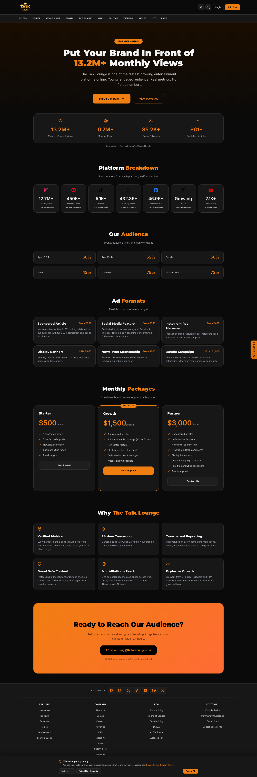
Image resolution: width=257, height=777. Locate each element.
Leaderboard (44, 732)
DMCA (156, 726)
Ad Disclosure (156, 732)
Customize (67, 771)
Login (218, 7)
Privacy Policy (156, 710)
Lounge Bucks (44, 737)
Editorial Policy (212, 710)
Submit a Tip (100, 748)
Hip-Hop (36, 18)
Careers (100, 721)
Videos (142, 18)
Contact (100, 716)
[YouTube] (145, 690)
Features (44, 721)
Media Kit (100, 737)
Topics (44, 726)
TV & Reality (86, 18)
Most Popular (128, 470)
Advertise (100, 726)
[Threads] (162, 690)
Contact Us (193, 481)
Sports (70, 18)
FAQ (100, 732)
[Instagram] (119, 690)
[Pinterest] (154, 690)
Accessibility (156, 737)
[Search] (208, 7)
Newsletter (44, 710)
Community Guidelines (212, 716)
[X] (128, 690)
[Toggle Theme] (201, 7)
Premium (44, 716)
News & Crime (53, 18)
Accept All (190, 771)
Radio (164, 18)
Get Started (64, 465)
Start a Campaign (112, 98)
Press (100, 743)
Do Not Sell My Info (212, 726)
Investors (100, 754)
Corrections (213, 721)
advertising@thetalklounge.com (128, 650)
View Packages (148, 98)
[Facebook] (111, 690)
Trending (128, 18)
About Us (100, 710)
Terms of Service (156, 716)
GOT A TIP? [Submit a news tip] (254, 349)
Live (154, 18)
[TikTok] (136, 690)
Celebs (23, 18)
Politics (113, 18)
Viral (101, 18)
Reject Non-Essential (88, 771)
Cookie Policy (156, 721)
